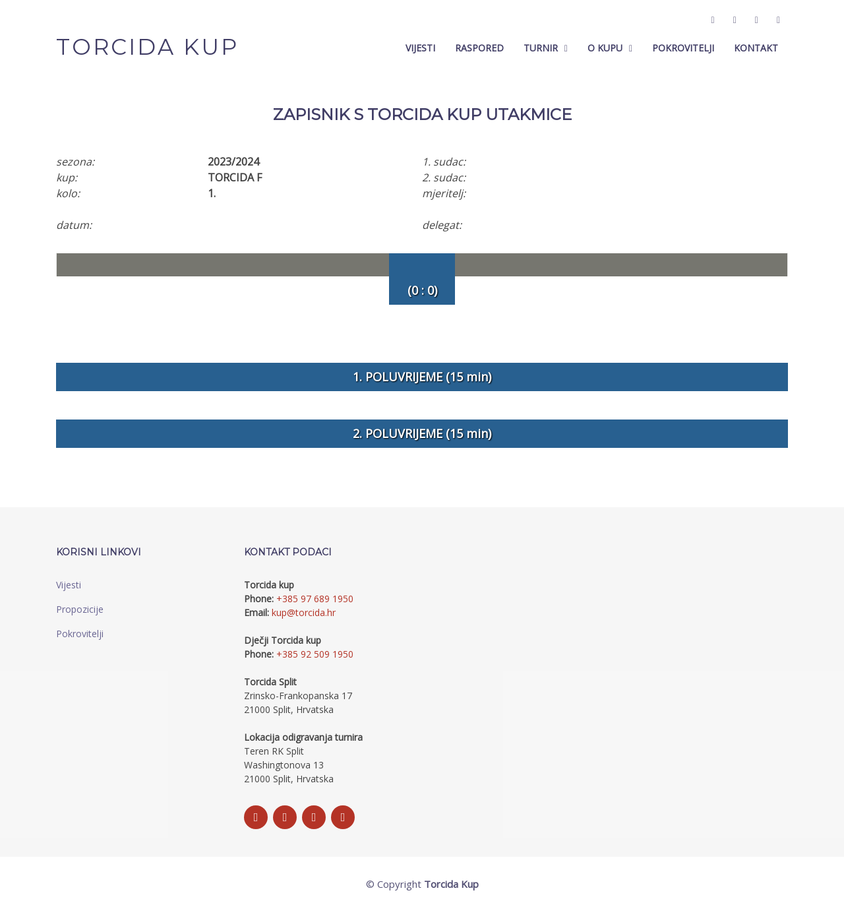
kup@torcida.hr (304, 612)
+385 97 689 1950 (314, 598)
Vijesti (420, 48)
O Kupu (605, 48)
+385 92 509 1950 (314, 654)
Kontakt (756, 48)
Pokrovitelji (683, 48)
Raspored (479, 48)
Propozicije (80, 609)
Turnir (541, 48)
